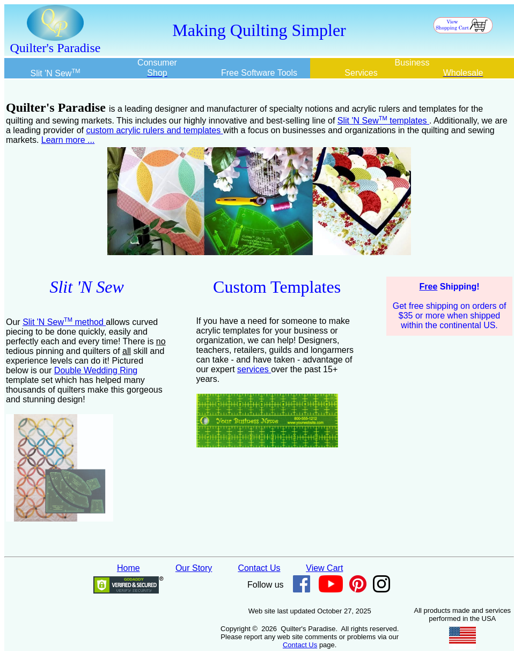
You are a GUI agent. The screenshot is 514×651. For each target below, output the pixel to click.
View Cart (324, 568)
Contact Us (259, 568)
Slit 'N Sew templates (383, 120)
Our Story (193, 568)
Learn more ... (68, 139)
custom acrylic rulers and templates (154, 130)
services (254, 369)
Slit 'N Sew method (64, 322)
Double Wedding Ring (95, 370)
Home (128, 568)
